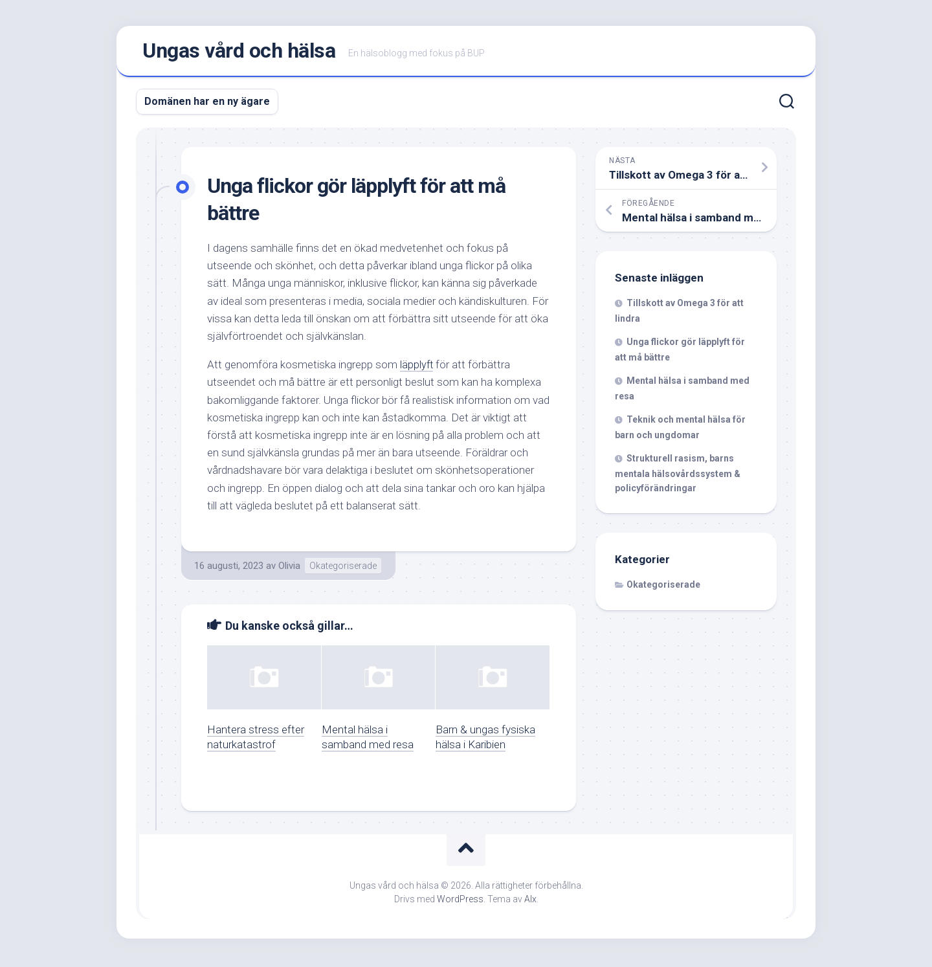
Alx (530, 901)
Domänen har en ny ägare (207, 104)
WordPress (460, 901)
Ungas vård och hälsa (238, 52)
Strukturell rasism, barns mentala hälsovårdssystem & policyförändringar (677, 476)
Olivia (289, 568)
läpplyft (417, 367)
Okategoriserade (343, 568)
